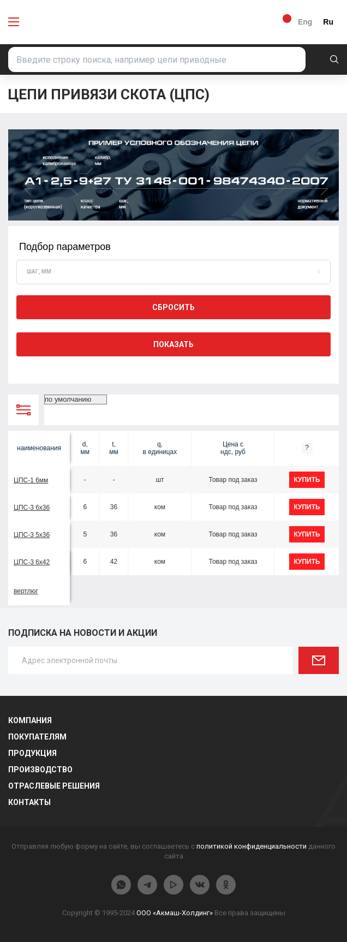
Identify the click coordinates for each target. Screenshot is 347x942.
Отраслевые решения (54, 786)
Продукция (32, 753)
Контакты (29, 802)
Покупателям (37, 736)
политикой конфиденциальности (251, 846)
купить (307, 480)
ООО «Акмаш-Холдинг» (174, 913)
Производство (40, 769)
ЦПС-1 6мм (31, 480)
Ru (328, 21)
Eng (305, 21)
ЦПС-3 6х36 (32, 507)
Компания (30, 720)
